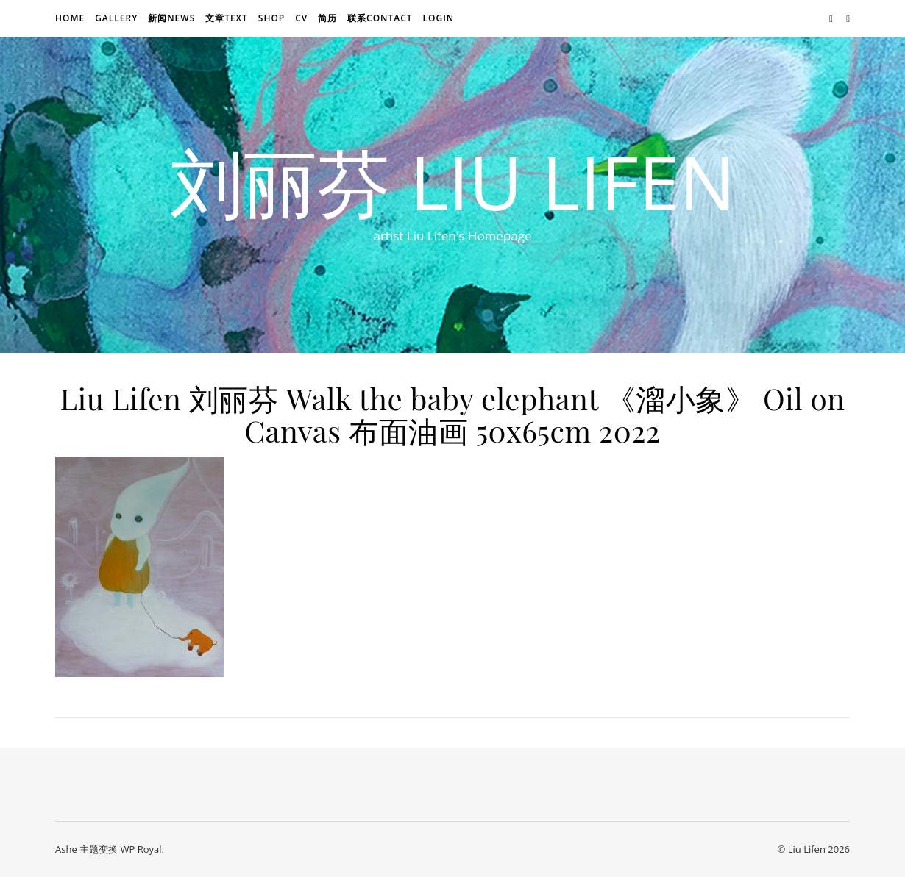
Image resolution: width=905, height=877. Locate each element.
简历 (327, 18)
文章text (226, 18)
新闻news (171, 18)
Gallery (116, 18)
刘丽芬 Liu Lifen (452, 181)
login (438, 18)
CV (301, 18)
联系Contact (380, 18)
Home (70, 18)
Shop (271, 18)
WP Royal (140, 849)
